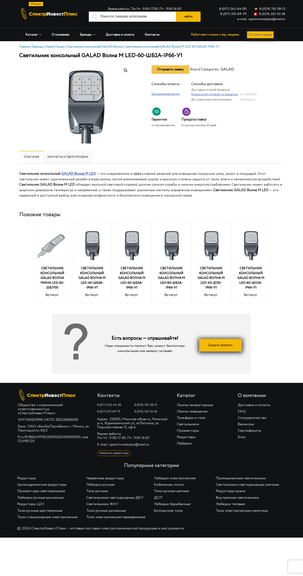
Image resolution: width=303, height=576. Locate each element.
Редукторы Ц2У (30, 504)
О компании (60, 34)
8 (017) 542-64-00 (232, 9)
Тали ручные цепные (171, 491)
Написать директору (114, 453)
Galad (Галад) (55, 46)
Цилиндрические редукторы (42, 485)
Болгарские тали (168, 511)
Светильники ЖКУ (102, 504)
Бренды (88, 34)
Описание (31, 157)
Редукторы (186, 437)
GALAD (227, 69)
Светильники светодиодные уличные (247, 485)
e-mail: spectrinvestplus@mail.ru (261, 19)
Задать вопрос (220, 345)
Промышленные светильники (241, 478)
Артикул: (52, 263)
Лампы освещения (192, 411)
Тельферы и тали (191, 418)
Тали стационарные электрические (47, 517)
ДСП (158, 498)
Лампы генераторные (195, 405)
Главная (24, 46)
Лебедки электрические (175, 478)
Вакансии (246, 424)
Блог (242, 437)
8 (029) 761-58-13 (272, 9)
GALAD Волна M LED (78, 174)
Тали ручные (97, 491)
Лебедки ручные (100, 485)
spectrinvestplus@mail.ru (129, 444)
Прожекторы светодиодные (41, 491)
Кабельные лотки (169, 485)
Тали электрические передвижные (115, 517)
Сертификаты (249, 431)
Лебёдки (184, 443)
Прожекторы (188, 431)
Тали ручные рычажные (106, 511)
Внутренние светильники (237, 498)
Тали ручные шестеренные (40, 511)
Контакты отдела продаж (68, 157)
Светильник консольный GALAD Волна (94, 46)
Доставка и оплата (120, 34)
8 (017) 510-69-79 (233, 14)
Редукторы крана (230, 491)
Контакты (152, 34)
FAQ (242, 411)
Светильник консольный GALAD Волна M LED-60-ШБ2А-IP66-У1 (172, 46)
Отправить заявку (170, 69)
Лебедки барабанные (172, 504)
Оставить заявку (261, 34)
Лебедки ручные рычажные (40, 498)
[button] (126, 70)
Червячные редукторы (105, 478)
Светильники (188, 424)
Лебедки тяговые (230, 504)
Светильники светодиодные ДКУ (114, 498)
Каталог (33, 34)
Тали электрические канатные (242, 511)
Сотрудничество (252, 418)
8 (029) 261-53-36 (272, 14)
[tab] (31, 157)
